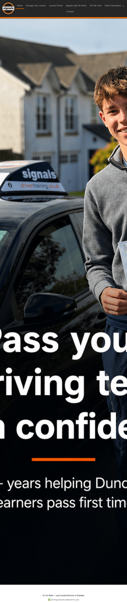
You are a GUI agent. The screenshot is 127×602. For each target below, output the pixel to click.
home (20, 6)
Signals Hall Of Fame (76, 6)
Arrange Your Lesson (36, 6)
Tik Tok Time (96, 6)
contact (70, 11)
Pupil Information (113, 6)
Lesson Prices (56, 6)
